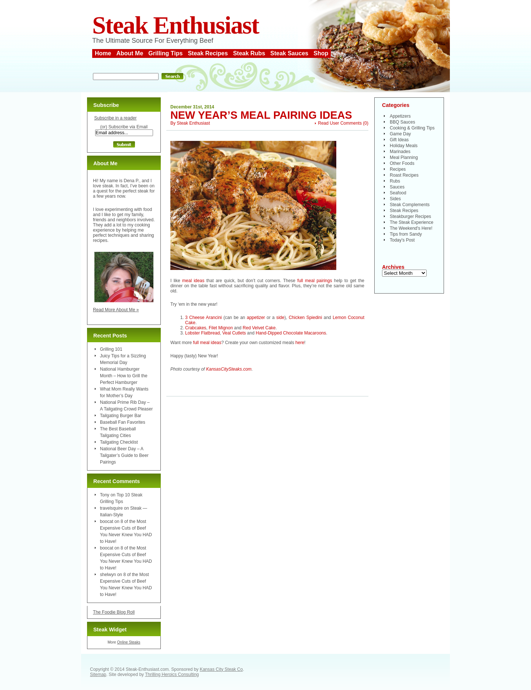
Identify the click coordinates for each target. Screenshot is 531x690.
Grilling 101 (111, 349)
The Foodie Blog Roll (114, 612)
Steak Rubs (249, 53)
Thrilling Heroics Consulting (172, 674)
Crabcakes (195, 327)
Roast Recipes (404, 175)
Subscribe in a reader (115, 118)
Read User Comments (340, 123)
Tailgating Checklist (119, 442)
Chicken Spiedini (305, 317)
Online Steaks (128, 642)
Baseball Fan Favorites (122, 422)
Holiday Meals (403, 145)
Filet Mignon (221, 327)
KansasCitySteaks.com (228, 369)
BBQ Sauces (402, 122)
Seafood (398, 192)
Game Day (400, 133)
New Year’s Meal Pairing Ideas (261, 115)
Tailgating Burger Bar (120, 415)
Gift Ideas (399, 139)
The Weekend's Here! (411, 228)
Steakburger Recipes (410, 216)
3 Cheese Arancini (203, 317)
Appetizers (400, 116)
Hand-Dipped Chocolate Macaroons (291, 333)
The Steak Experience (411, 222)
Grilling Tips (165, 53)
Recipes (398, 169)
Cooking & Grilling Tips (412, 128)
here (299, 342)
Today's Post (402, 240)
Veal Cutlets (234, 333)
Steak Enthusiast (175, 25)
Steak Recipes (208, 53)
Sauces (397, 187)
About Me (129, 53)
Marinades (400, 151)
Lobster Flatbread (202, 333)
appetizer (256, 317)
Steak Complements (410, 204)
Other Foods (402, 163)
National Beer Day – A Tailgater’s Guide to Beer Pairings (124, 455)
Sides (395, 198)
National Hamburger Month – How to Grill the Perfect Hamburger (124, 376)
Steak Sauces (289, 53)
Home (103, 53)
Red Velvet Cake (259, 327)
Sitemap (98, 674)
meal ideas (193, 280)
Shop (320, 53)
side (280, 317)
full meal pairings (314, 280)
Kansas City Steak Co (221, 669)
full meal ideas (207, 342)
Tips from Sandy (406, 234)
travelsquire (111, 508)
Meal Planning (404, 157)
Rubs (395, 181)
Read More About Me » (116, 309)
